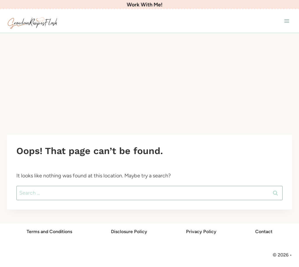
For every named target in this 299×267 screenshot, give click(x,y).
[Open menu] (286, 21)
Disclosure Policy (129, 231)
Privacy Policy (201, 231)
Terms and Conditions (49, 231)
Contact (263, 231)
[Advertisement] (149, 77)
